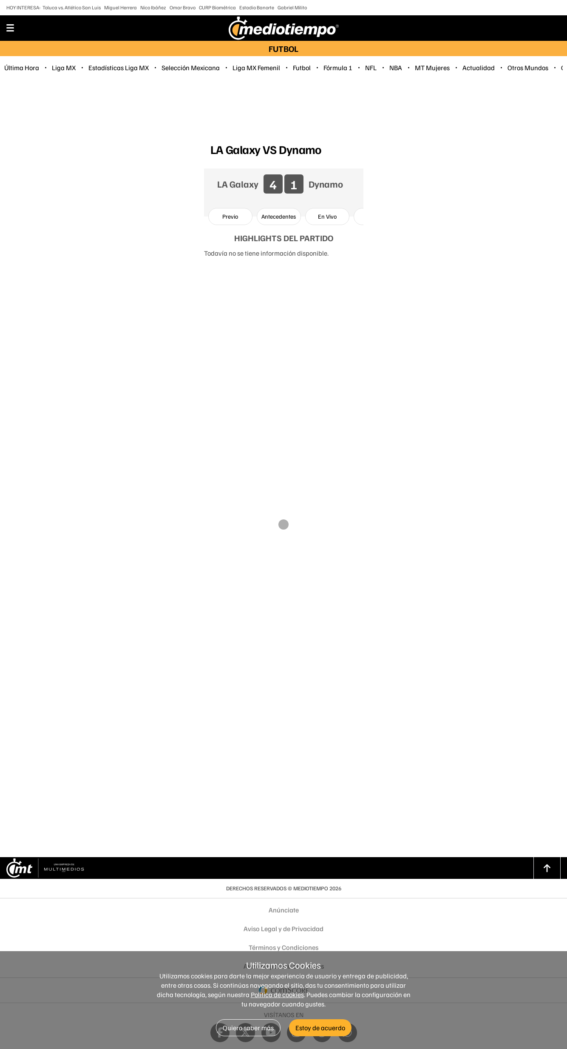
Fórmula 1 (337, 67)
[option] (230, 216)
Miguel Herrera (120, 7)
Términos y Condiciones (283, 947)
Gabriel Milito (292, 7)
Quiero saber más (248, 1027)
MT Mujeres (432, 67)
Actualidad (478, 67)
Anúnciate (284, 910)
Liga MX (64, 67)
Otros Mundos (527, 67)
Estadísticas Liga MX (118, 67)
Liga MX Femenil (256, 67)
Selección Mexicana (191, 67)
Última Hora (21, 67)
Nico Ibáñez (153, 7)
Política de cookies (277, 994)
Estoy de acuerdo (320, 1027)
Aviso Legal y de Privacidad (283, 928)
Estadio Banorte (256, 7)
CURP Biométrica (217, 7)
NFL (371, 67)
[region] (283, 109)
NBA (395, 67)
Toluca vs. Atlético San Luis (72, 7)
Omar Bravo (183, 7)
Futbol (302, 67)
